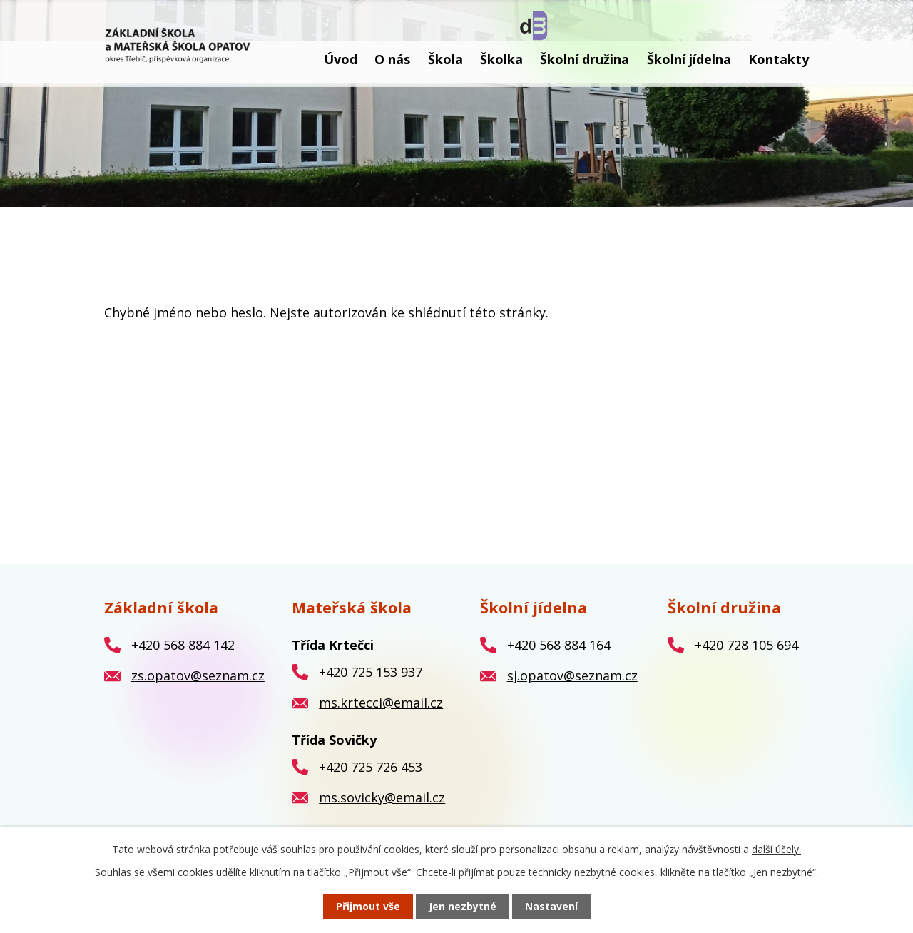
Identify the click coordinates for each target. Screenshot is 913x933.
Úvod (340, 59)
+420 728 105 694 (746, 644)
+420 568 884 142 (183, 644)
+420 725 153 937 (370, 671)
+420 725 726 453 (370, 766)
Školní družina (584, 59)
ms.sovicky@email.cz (382, 797)
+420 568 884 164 (559, 644)
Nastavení (551, 907)
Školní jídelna (689, 59)
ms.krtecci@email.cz (381, 702)
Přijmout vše (368, 907)
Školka (501, 59)
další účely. (776, 849)
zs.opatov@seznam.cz (198, 675)
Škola (445, 59)
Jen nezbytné (462, 907)
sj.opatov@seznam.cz (572, 675)
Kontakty (778, 59)
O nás (392, 59)
